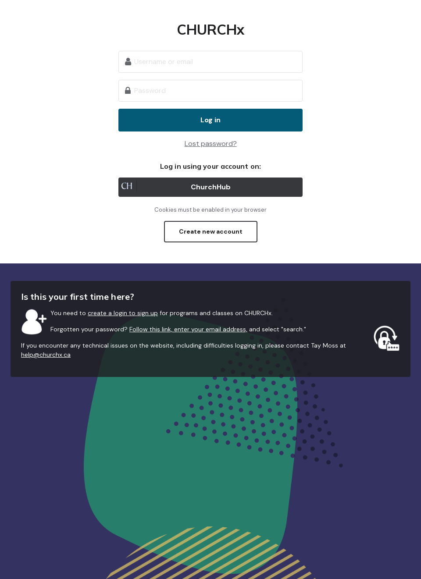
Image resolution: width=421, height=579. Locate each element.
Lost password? (211, 143)
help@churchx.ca (46, 355)
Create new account (211, 231)
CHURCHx (211, 29)
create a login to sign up (123, 313)
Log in (210, 119)
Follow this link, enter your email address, (188, 329)
